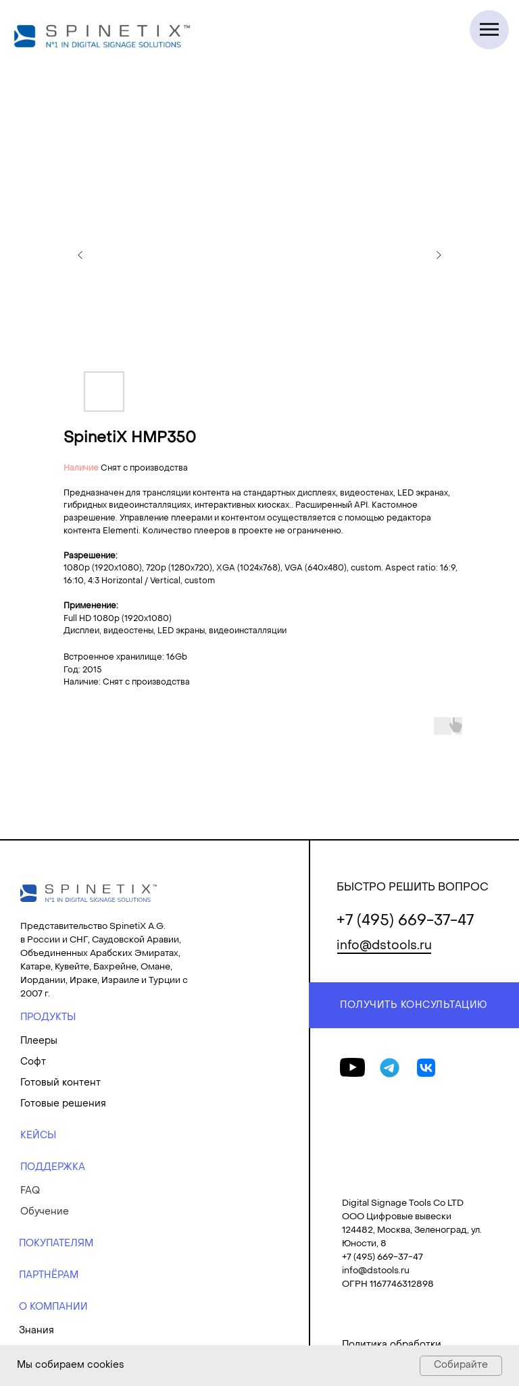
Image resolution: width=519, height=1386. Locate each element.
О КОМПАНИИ (53, 1307)
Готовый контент (60, 1083)
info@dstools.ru (384, 946)
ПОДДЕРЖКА (52, 1167)
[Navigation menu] (489, 29)
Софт (33, 1062)
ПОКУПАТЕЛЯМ (56, 1244)
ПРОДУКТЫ (48, 1017)
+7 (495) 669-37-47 (405, 921)
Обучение (44, 1212)
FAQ (30, 1191)
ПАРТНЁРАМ (48, 1275)
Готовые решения (63, 1104)
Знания (36, 1331)
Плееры (38, 1041)
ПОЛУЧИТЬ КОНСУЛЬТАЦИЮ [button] (413, 1005)
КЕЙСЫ (38, 1135)
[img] (88, 893)
